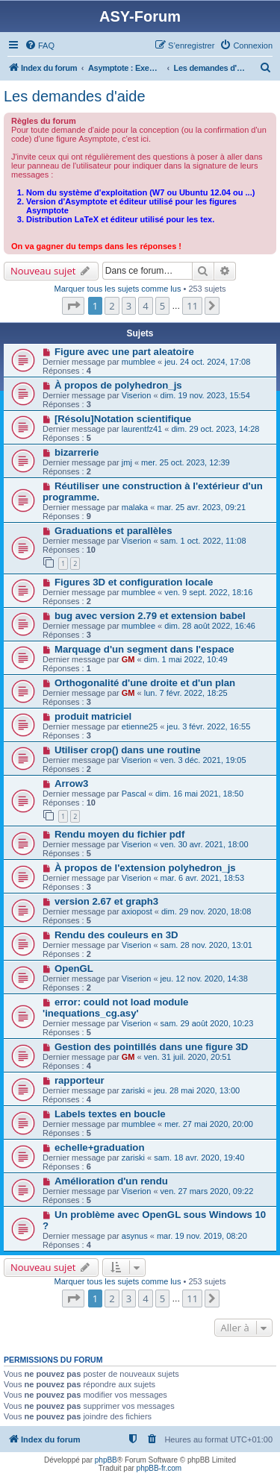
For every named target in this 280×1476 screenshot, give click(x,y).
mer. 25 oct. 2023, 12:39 (185, 462)
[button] (73, 306)
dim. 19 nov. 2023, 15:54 (205, 395)
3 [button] (128, 306)
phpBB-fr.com (159, 1468)
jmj (127, 462)
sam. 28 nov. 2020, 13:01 (206, 944)
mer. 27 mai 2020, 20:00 (208, 1123)
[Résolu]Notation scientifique (123, 418)
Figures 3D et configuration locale (134, 582)
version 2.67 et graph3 (106, 901)
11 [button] (192, 306)
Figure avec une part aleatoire (124, 351)
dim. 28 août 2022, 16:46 (209, 625)
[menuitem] (40, 45)
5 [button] (162, 306)
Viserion (137, 395)
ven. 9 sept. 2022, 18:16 (208, 592)
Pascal (134, 793)
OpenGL (74, 968)
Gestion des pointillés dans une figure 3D (151, 1046)
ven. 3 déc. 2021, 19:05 (203, 760)
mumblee (138, 361)
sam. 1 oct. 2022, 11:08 (203, 540)
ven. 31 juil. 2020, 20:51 (187, 1056)
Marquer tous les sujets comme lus (117, 288)
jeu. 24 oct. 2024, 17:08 (207, 361)
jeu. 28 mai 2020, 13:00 (197, 1090)
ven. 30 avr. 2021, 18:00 (205, 844)
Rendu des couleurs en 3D (116, 934)
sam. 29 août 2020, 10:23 (207, 1023)
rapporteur (80, 1080)
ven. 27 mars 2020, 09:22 (207, 1191)
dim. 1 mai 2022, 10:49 (186, 659)
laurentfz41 (142, 428)
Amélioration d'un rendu (111, 1181)
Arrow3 (71, 783)
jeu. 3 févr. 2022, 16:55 (208, 726)
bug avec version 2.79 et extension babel (150, 615)
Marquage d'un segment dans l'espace (144, 649)
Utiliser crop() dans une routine (128, 750)
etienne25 (140, 726)
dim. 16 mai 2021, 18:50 (199, 793)
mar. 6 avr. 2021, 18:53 (203, 877)
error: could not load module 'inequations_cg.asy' (115, 1007)
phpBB (106, 1460)
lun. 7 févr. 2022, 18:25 (186, 692)
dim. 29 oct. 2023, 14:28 (215, 428)
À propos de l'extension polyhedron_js (145, 867)
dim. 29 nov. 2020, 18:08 (206, 911)
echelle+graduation (100, 1147)
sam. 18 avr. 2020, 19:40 (199, 1157)
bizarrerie (77, 452)
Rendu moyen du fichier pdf (119, 834)
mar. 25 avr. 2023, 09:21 (201, 507)
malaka (135, 507)
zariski (133, 1090)
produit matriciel (93, 716)
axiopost (137, 911)
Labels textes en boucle (110, 1113)
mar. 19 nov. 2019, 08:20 (202, 1235)
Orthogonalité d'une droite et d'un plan (145, 682)
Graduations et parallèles (113, 530)
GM (128, 659)
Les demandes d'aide (75, 96)
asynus (135, 1235)
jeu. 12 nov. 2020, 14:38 (204, 978)
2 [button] (111, 306)
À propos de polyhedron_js (118, 385)
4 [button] (145, 306)
